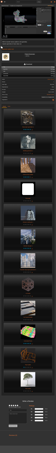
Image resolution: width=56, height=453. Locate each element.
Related (4, 106)
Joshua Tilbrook (51, 79)
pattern (9, 49)
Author (9, 106)
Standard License (50, 94)
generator (4, 49)
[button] (5, 2)
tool (13, 49)
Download (28, 64)
